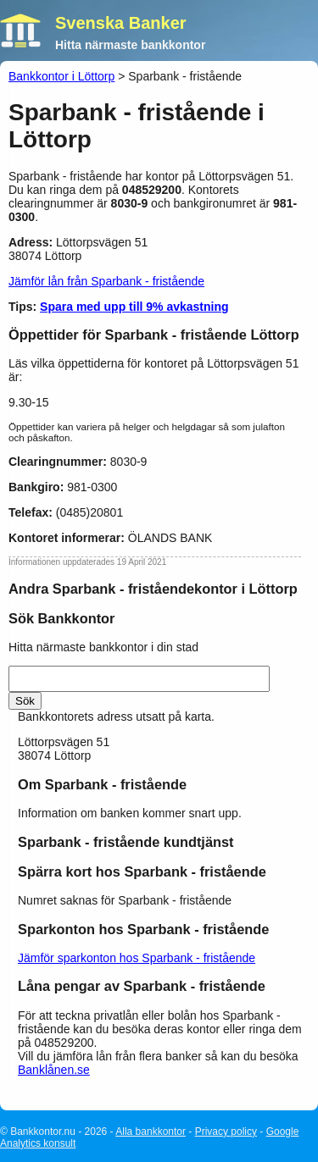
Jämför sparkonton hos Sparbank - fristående (136, 958)
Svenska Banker (121, 23)
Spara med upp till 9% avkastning (134, 306)
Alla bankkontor (150, 1131)
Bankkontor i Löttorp (61, 76)
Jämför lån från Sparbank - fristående (106, 281)
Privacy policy (226, 1131)
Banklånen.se (54, 1069)
